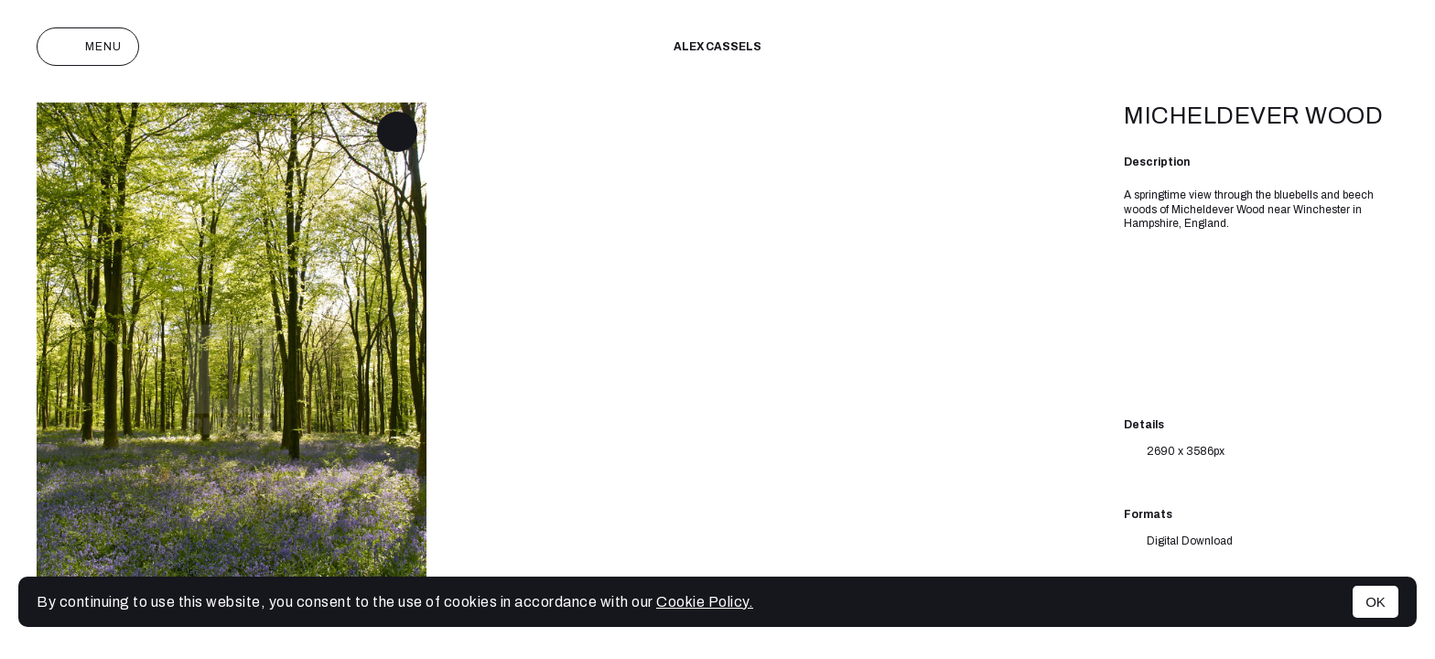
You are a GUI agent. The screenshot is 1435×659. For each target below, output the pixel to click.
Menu (88, 47)
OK (1375, 602)
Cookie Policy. (704, 602)
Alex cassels (717, 46)
